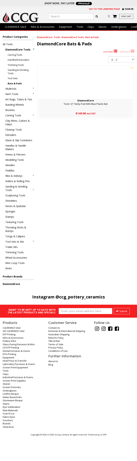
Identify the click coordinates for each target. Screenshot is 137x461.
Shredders (11, 200)
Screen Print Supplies (14, 404)
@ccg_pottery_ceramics (80, 297)
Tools (79, 26)
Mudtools (19, 88)
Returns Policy (56, 361)
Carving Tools (15, 54)
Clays (91, 26)
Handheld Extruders (18, 59)
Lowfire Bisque (11, 417)
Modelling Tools (14, 159)
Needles (10, 165)
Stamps (9, 216)
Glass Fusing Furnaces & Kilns (19, 368)
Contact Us (54, 351)
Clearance (8, 450)
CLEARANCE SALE (15, 26)
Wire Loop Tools (15, 263)
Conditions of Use (58, 374)
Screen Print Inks (12, 411)
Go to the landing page (104, 8)
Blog (50, 388)
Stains (6, 427)
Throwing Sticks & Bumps (15, 229)
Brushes (10, 110)
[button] (127, 9)
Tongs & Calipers (15, 236)
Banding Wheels (14, 104)
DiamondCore (11, 284)
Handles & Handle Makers (15, 147)
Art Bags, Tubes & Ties (18, 99)
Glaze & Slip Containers (18, 140)
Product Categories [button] (15, 36)
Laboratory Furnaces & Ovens (19, 388)
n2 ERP (103, 458)
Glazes (102, 26)
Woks (8, 268)
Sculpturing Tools (15, 195)
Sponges (10, 211)
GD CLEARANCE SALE (14, 354)
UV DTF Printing (11, 371)
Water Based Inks (12, 421)
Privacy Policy (55, 371)
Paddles (9, 170)
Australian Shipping (58, 358)
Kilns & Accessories (43, 26)
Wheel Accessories (16, 257)
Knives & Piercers (15, 154)
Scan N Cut (8, 437)
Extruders (10, 135)
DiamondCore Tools (19, 49)
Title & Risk (54, 364)
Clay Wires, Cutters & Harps (17, 122)
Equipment (65, 26)
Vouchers (8, 444)
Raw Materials (10, 434)
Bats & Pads (15, 83)
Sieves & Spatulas (15, 206)
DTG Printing (9, 378)
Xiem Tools (19, 94)
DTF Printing (9, 358)
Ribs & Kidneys (19, 175)
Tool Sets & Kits (19, 241)
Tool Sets (13, 78)
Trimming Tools (16, 65)
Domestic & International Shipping (66, 354)
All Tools (8, 44)
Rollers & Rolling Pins (17, 181)
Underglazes (119, 26)
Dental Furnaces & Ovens (16, 374)
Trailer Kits (11, 247)
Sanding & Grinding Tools (18, 71)
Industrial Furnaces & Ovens (18, 401)
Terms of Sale (55, 368)
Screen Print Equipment (15, 391)
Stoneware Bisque (13, 424)
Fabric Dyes (9, 440)
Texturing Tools (14, 222)
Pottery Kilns (9, 364)
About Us (53, 385)
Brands (7, 447)
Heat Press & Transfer (15, 384)
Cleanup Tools (13, 129)
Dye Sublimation (11, 430)
